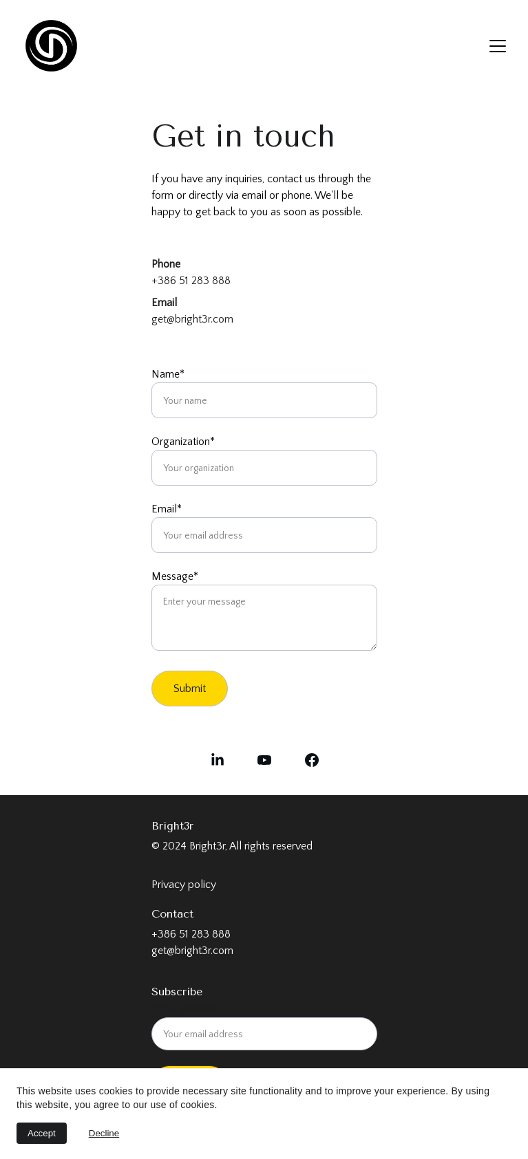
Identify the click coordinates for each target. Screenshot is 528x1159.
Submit (189, 688)
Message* (174, 576)
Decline (104, 1133)
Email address (183, 1007)
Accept (42, 1133)
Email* (166, 509)
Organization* (183, 441)
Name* (167, 374)
